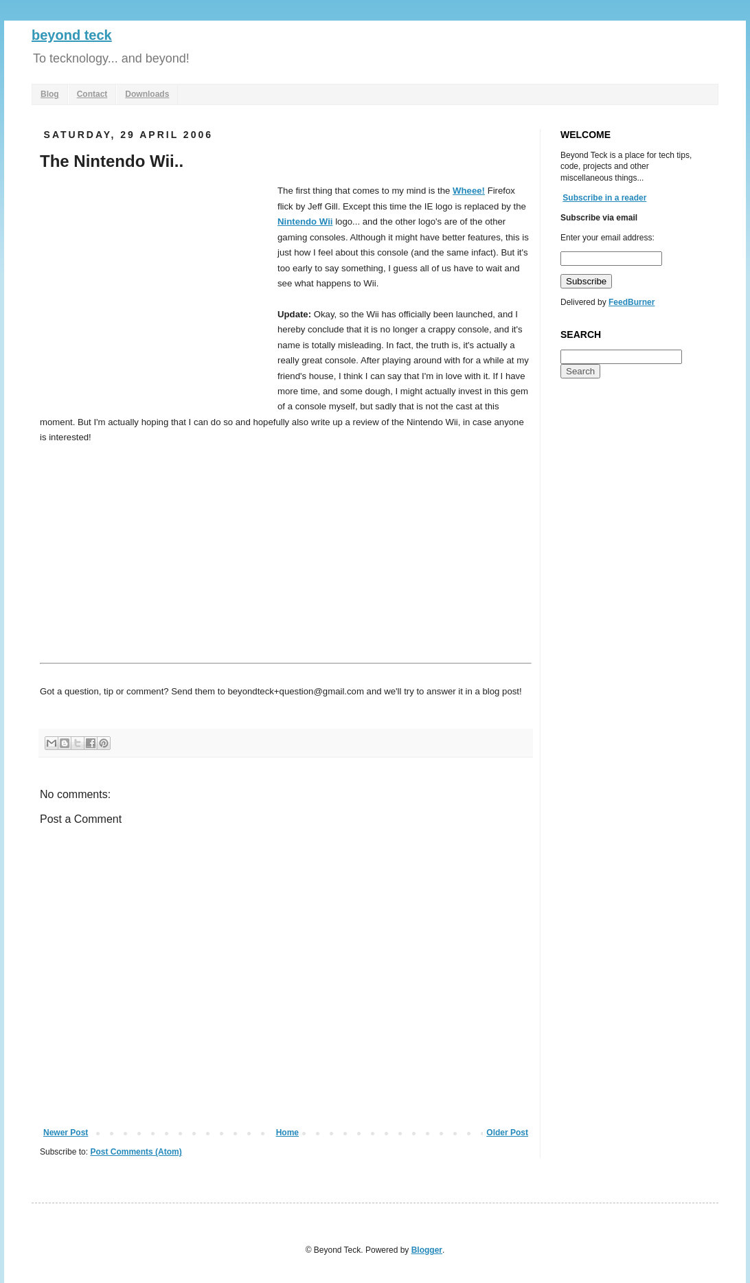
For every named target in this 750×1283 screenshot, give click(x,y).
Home (287, 1132)
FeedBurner (632, 302)
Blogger (426, 1250)
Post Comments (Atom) (135, 1152)
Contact (92, 94)
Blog (50, 94)
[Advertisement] (155, 286)
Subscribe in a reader (604, 198)
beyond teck (72, 35)
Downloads (147, 94)
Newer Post (65, 1132)
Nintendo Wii (304, 221)
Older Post (507, 1132)
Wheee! (469, 190)
